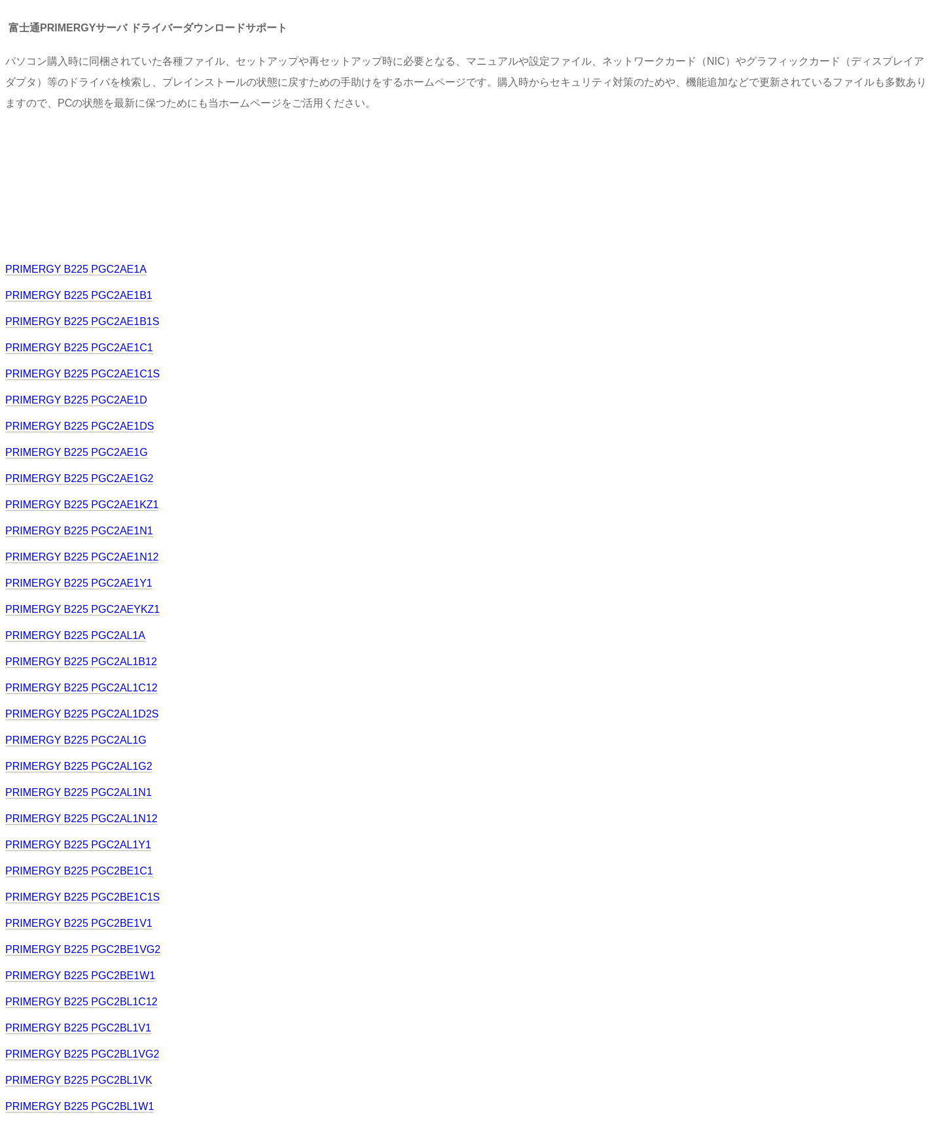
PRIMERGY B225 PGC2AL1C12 (81, 687)
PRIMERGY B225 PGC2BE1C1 (79, 870)
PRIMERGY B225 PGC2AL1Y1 (78, 844)
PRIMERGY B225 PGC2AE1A (76, 269)
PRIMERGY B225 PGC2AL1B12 (81, 661)
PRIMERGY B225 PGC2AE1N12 (81, 556)
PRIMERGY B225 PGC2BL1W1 (79, 1106)
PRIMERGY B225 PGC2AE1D (76, 400)
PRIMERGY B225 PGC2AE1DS (79, 426)
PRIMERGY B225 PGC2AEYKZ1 (82, 609)
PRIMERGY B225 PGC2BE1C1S (82, 897)
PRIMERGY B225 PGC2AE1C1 (79, 347)
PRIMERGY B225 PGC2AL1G (76, 740)
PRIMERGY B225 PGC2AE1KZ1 (81, 504)
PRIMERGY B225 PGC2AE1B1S (82, 321)
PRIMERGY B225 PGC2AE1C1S (82, 373)
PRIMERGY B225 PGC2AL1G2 (78, 766)
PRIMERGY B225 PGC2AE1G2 (79, 478)
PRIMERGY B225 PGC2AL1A (75, 635)
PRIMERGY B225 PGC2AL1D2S (81, 713)
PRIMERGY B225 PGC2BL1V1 (78, 1027)
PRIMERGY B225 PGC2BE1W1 (80, 975)
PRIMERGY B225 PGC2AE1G (76, 452)
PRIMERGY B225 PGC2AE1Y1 (78, 583)
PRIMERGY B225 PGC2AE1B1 (78, 295)
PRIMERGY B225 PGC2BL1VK (78, 1080)
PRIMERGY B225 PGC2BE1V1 (78, 923)
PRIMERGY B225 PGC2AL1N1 (78, 792)
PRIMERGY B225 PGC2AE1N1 (79, 530)
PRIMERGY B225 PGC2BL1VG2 (82, 1054)
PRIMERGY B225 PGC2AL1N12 (81, 818)
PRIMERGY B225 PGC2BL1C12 (81, 1001)
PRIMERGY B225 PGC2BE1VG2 (82, 949)
